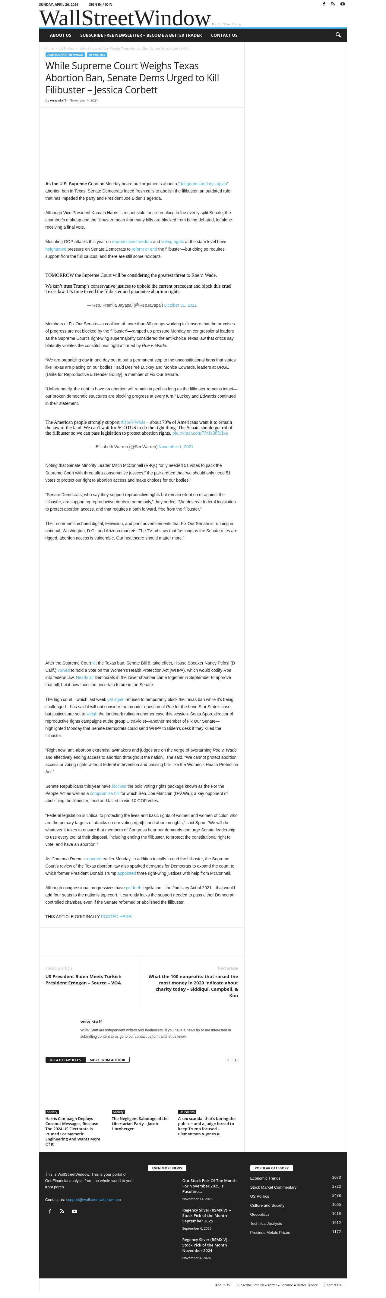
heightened (56, 249)
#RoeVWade (133, 422)
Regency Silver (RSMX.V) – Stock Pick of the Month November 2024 (206, 1245)
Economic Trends (265, 1178)
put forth (133, 887)
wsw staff (58, 100)
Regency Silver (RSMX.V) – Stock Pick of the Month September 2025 (206, 1215)
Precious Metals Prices (270, 1232)
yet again (116, 699)
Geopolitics (260, 1214)
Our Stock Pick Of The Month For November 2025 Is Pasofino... (209, 1186)
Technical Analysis (266, 1223)
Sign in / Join (100, 4)
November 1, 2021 (176, 446)
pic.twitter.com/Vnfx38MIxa (200, 433)
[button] (338, 35)
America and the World (66, 55)
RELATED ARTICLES (65, 1060)
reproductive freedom (132, 241)
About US (60, 35)
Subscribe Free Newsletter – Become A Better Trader (141, 35)
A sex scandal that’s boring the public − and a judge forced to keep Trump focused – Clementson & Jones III (207, 1126)
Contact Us (224, 35)
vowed (64, 670)
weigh (92, 714)
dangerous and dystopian (203, 183)
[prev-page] (228, 1060)
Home (50, 48)
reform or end (144, 249)
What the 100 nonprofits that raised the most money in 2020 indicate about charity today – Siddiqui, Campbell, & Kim (193, 985)
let (94, 663)
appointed (126, 873)
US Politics (66, 48)
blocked (119, 786)
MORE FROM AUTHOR (107, 1060)
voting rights (172, 241)
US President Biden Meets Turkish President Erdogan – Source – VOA (84, 979)
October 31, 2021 (180, 305)
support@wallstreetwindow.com (93, 1199)
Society (52, 1112)
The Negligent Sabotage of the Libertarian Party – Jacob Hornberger (140, 1123)
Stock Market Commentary (273, 1187)
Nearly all (84, 677)
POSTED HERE (116, 916)
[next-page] (236, 1060)
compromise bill (104, 793)
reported (93, 858)
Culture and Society (267, 1205)
